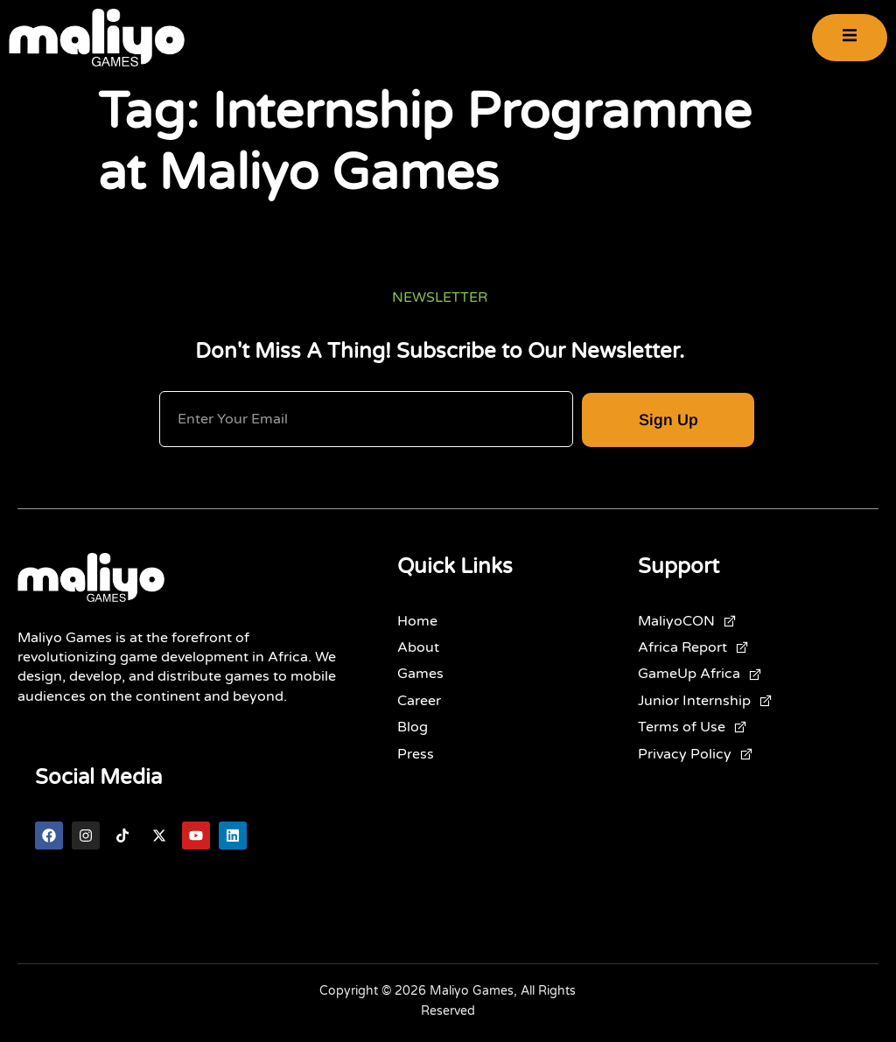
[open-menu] (849, 38)
